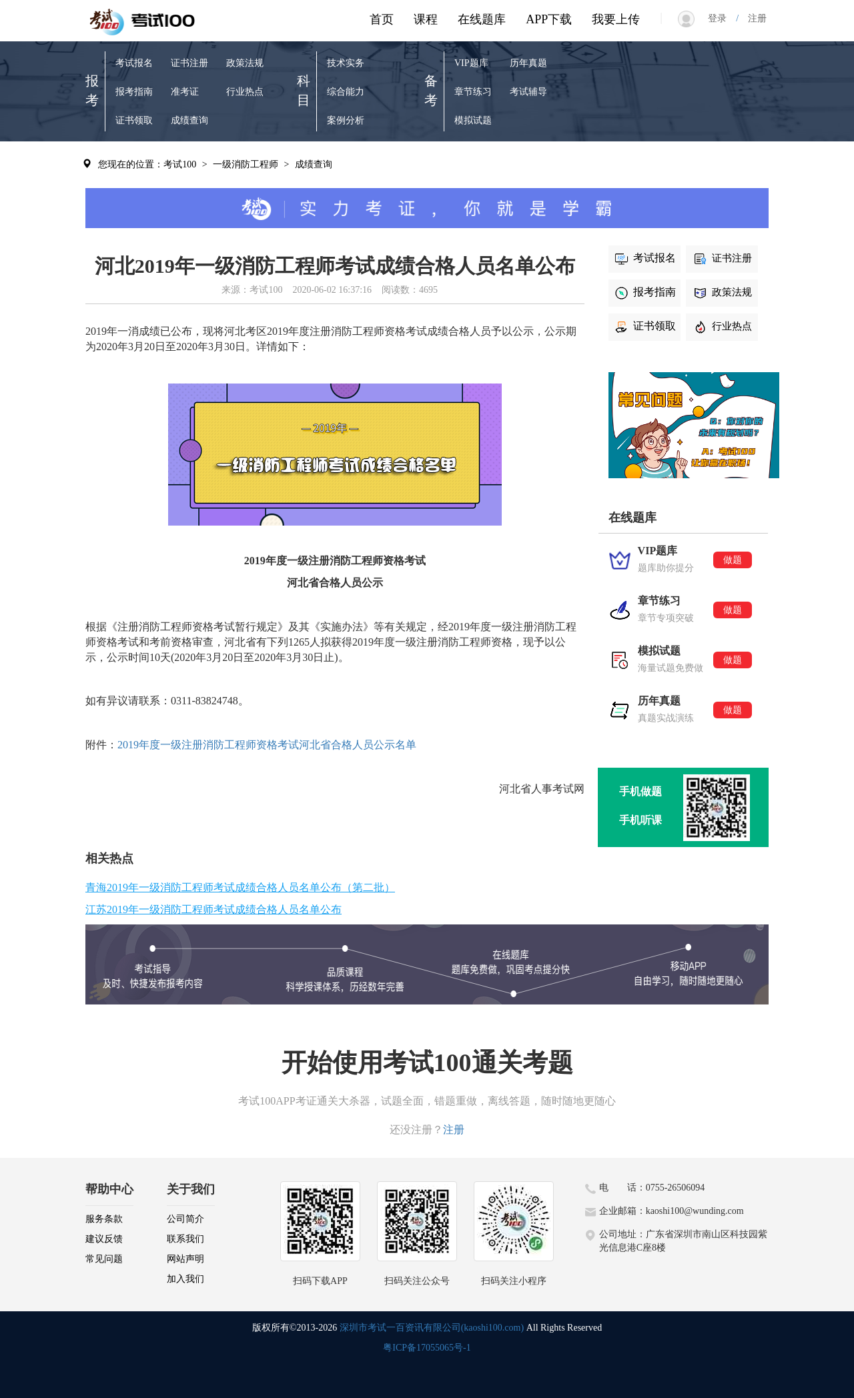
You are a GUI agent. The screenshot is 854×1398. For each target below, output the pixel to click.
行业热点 (245, 92)
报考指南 (134, 92)
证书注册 (189, 63)
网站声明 (185, 1259)
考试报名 (134, 63)
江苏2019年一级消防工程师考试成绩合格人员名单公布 (213, 909)
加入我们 (185, 1279)
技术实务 (345, 63)
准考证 (185, 92)
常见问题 (104, 1259)
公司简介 (185, 1219)
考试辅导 (528, 92)
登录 (722, 18)
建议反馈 (104, 1239)
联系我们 (185, 1239)
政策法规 (245, 63)
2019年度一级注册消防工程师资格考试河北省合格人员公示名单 (266, 744)
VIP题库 (471, 63)
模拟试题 (473, 120)
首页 (382, 19)
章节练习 (473, 92)
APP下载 (549, 19)
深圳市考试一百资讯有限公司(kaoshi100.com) (432, 1328)
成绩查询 (189, 120)
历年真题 (528, 63)
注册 (753, 18)
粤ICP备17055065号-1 (426, 1348)
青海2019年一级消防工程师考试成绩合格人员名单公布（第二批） (240, 887)
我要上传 (616, 19)
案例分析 (345, 120)
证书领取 (134, 120)
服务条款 (104, 1219)
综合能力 (345, 92)
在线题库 (482, 19)
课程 (426, 19)
